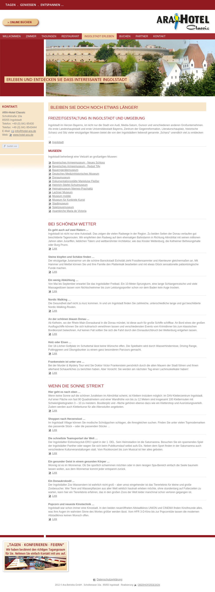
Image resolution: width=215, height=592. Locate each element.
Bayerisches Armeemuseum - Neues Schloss (78, 162)
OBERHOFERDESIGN (149, 585)
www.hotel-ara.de (23, 134)
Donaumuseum (61, 177)
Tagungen (48, 36)
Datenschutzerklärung (109, 579)
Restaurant (70, 36)
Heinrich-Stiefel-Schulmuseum (70, 184)
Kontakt (159, 36)
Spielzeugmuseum (63, 207)
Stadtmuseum (60, 203)
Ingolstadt (58, 142)
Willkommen (12, 36)
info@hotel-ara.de (25, 131)
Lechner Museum (62, 192)
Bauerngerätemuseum (65, 170)
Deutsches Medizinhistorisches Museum (75, 173)
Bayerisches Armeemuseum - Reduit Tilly (76, 166)
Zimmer (31, 36)
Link (54, 248)
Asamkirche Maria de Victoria (69, 211)
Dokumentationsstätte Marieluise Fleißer (75, 181)
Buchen (125, 36)
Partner (142, 36)
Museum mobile (61, 196)
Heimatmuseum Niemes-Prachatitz (72, 188)
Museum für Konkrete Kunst (68, 199)
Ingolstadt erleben (99, 36)
